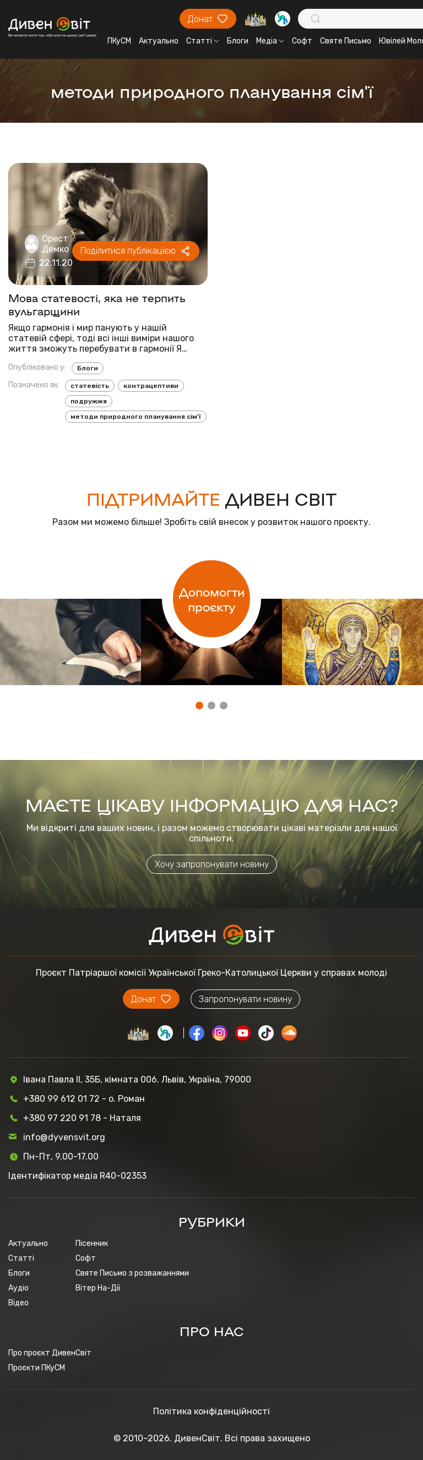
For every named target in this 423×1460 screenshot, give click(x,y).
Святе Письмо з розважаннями (132, 1273)
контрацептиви (150, 386)
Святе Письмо (345, 41)
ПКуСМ (119, 41)
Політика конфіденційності (211, 1411)
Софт (302, 41)
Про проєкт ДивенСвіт (49, 1353)
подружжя (88, 401)
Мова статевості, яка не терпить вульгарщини (97, 304)
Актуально (158, 41)
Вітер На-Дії (97, 1288)
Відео (18, 1303)
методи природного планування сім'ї (135, 416)
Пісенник (91, 1243)
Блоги (237, 41)
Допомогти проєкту (212, 599)
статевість (89, 386)
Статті (202, 41)
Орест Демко (55, 243)
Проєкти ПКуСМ (36, 1367)
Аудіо (18, 1288)
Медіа (270, 41)
